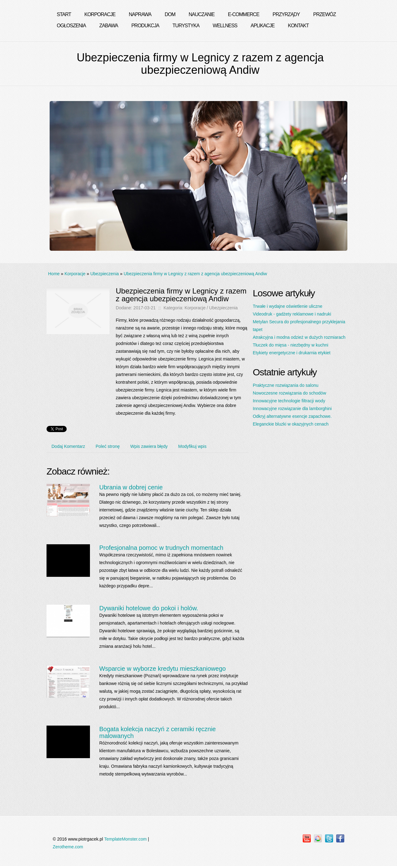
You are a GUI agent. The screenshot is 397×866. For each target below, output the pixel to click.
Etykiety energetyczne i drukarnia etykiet (292, 352)
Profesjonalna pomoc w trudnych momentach (161, 547)
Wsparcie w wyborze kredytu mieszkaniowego (162, 668)
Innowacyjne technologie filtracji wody (289, 400)
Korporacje (75, 273)
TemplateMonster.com (125, 839)
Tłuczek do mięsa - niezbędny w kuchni (290, 344)
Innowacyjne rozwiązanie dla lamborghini (292, 408)
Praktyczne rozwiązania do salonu (286, 385)
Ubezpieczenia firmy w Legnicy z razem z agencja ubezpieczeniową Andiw (195, 273)
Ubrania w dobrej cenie (131, 487)
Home (54, 273)
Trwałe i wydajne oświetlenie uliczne (287, 306)
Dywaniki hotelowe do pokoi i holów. (148, 608)
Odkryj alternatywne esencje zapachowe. (292, 416)
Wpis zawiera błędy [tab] (149, 446)
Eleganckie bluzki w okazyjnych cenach (290, 424)
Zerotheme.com (68, 846)
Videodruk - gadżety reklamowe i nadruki (292, 313)
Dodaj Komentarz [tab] (68, 446)
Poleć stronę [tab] (108, 446)
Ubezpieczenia (104, 273)
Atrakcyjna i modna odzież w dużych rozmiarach (299, 337)
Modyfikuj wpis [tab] (192, 446)
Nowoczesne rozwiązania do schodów (289, 393)
